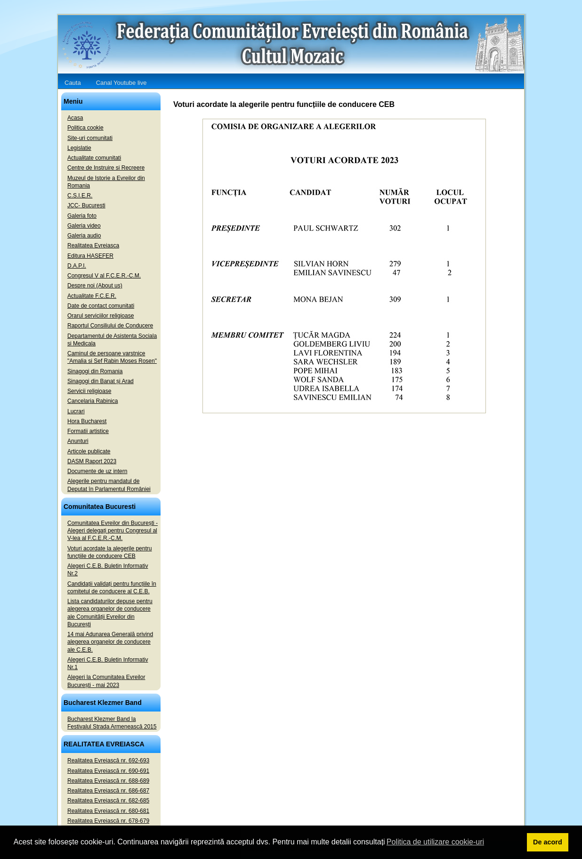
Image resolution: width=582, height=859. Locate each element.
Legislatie (79, 148)
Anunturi (78, 441)
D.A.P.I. (76, 265)
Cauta (73, 82)
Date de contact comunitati (100, 306)
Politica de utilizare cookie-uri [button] (435, 842)
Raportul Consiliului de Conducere (110, 325)
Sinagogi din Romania (94, 371)
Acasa (75, 118)
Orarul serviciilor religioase (100, 315)
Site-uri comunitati (90, 138)
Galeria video (84, 225)
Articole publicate (88, 451)
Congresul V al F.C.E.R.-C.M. (104, 275)
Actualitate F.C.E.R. (91, 296)
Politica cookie (85, 127)
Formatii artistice (88, 431)
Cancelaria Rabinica (92, 401)
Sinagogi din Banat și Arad (100, 381)
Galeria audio (84, 235)
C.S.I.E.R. (79, 195)
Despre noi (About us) (94, 285)
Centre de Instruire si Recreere (106, 167)
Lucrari (76, 411)
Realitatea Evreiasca (93, 245)
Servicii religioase (89, 391)
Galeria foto (82, 216)
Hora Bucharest (86, 421)
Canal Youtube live (121, 82)
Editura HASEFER (90, 256)
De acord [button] (547, 842)
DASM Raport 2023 (91, 461)
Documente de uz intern (97, 471)
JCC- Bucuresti (86, 205)
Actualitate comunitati (94, 158)
